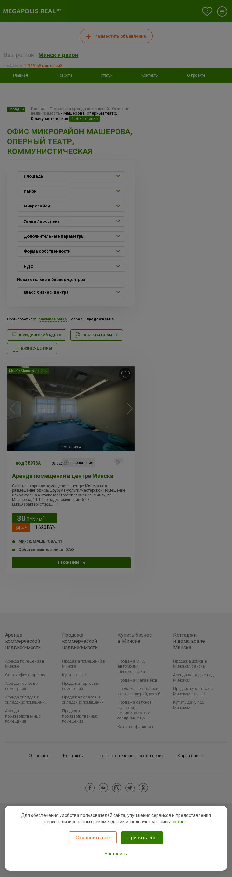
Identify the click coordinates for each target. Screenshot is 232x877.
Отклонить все (92, 837)
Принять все (142, 837)
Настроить (116, 853)
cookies (179, 821)
